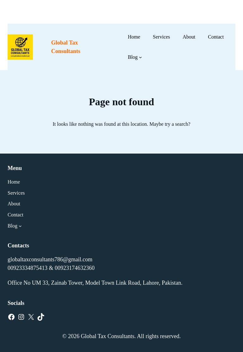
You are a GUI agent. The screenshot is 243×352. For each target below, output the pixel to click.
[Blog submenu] (140, 57)
